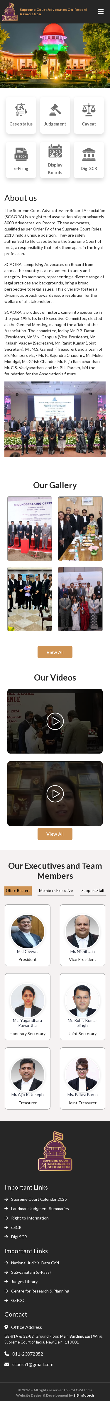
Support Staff (93, 890)
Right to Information (26, 1217)
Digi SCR (15, 1236)
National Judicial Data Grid (31, 1262)
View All (55, 652)
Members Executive (56, 890)
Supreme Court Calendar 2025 (35, 1199)
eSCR (12, 1227)
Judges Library (21, 1281)
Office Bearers (18, 890)
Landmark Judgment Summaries (36, 1208)
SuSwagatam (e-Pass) (27, 1272)
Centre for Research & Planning (36, 1290)
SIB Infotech (83, 1395)
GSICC (14, 1300)
